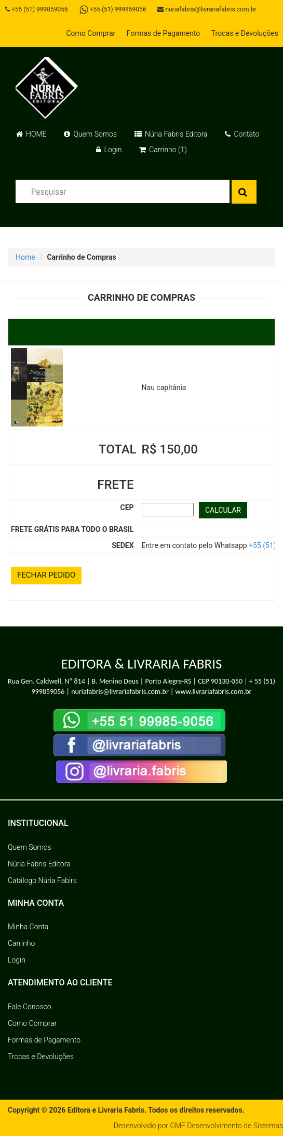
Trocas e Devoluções (244, 33)
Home (25, 257)
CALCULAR (223, 510)
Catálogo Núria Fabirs (42, 880)
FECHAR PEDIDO (46, 575)
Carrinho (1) (163, 149)
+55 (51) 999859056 (36, 9)
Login (109, 149)
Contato (242, 134)
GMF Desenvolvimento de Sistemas (226, 1125)
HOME (31, 134)
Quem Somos (90, 134)
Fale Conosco (29, 1007)
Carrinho (21, 943)
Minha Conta (28, 927)
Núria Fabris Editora (171, 134)
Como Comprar (90, 33)
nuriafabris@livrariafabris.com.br (206, 9)
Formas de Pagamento (163, 33)
